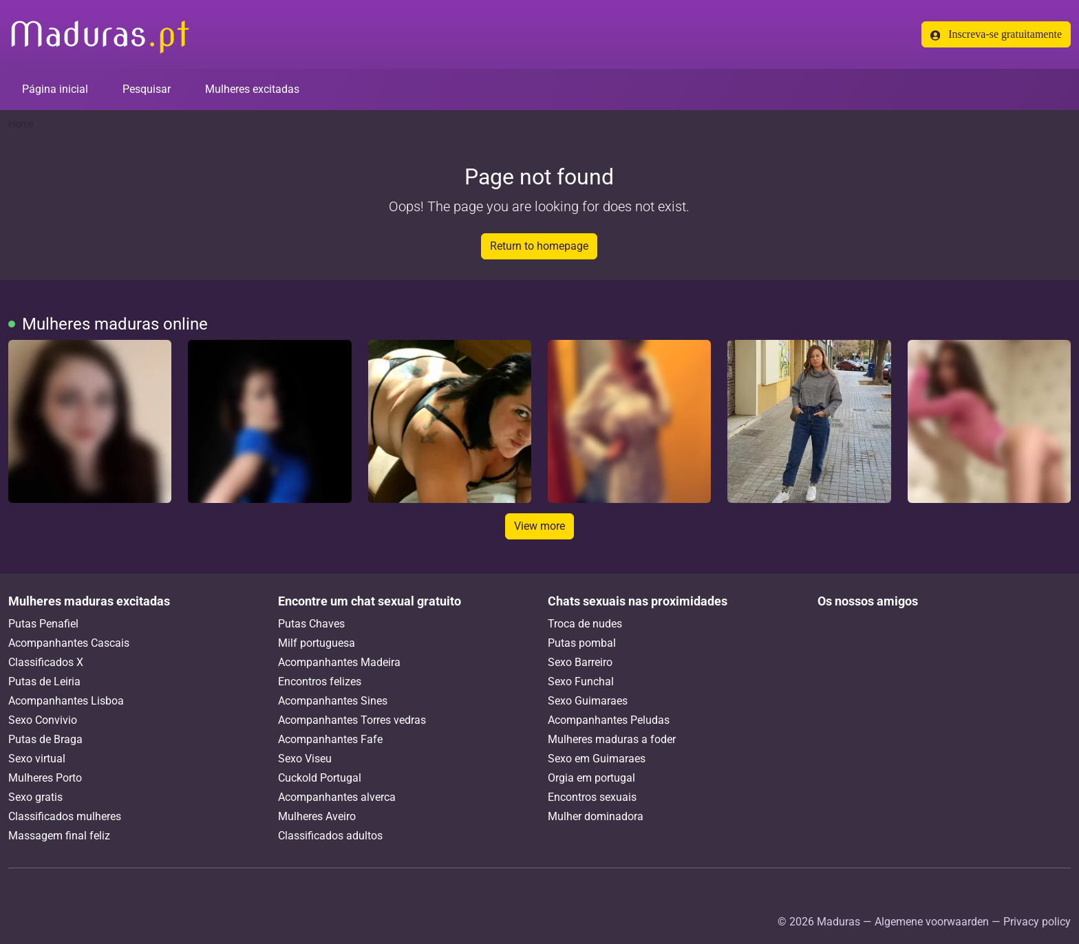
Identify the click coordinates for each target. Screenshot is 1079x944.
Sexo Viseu (305, 758)
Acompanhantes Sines (332, 700)
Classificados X (45, 662)
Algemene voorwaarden (932, 921)
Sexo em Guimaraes (596, 758)
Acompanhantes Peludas (609, 720)
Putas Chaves (311, 623)
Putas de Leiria (44, 681)
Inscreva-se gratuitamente (996, 34)
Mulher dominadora (595, 816)
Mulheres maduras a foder (612, 739)
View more (539, 526)
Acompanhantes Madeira (339, 662)
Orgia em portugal (591, 777)
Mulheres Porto (45, 777)
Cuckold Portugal (319, 777)
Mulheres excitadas (252, 89)
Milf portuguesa (316, 643)
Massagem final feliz (59, 835)
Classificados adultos (330, 835)
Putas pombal (582, 643)
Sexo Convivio (42, 720)
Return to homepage (539, 246)
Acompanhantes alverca (337, 797)
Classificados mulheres (64, 816)
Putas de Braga (45, 739)
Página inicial (55, 89)
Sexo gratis (35, 797)
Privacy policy (1037, 921)
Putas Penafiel (43, 623)
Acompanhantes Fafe (330, 739)
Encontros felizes (319, 681)
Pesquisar (146, 89)
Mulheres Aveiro (317, 816)
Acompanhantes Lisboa (66, 700)
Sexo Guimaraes (588, 700)
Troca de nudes (585, 623)
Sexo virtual (36, 758)
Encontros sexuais (592, 797)
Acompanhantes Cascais (68, 643)
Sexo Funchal (581, 681)
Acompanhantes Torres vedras (352, 720)
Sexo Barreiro (580, 662)
